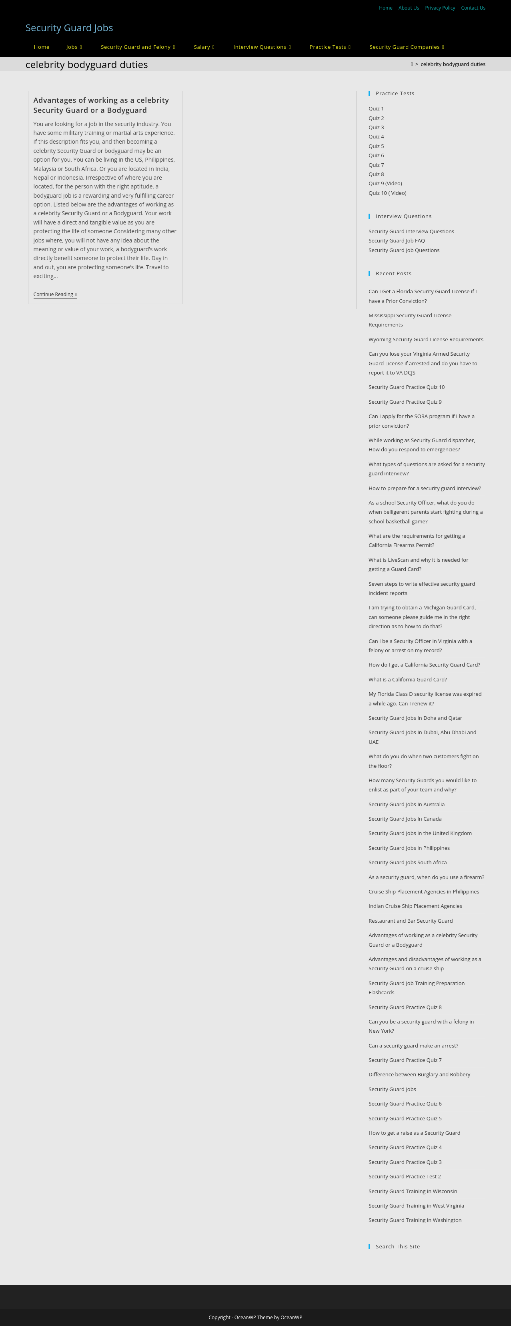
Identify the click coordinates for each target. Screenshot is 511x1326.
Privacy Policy (440, 7)
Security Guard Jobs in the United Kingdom (420, 833)
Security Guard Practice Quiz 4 (405, 1147)
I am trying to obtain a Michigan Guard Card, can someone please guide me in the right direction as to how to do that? (422, 617)
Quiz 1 (376, 108)
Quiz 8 (376, 174)
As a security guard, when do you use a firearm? (426, 877)
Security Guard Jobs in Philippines (409, 847)
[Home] (412, 64)
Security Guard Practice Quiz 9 (405, 401)
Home (386, 7)
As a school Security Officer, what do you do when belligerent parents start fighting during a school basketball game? (426, 512)
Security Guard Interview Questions (411, 231)
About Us (409, 7)
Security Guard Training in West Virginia (416, 1205)
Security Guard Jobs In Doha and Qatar (415, 717)
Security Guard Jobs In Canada (405, 818)
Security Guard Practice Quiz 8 (405, 1007)
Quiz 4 (376, 136)
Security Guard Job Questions (404, 250)
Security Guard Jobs (69, 27)
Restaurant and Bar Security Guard (411, 920)
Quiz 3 (376, 127)
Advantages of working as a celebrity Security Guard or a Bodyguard (101, 105)
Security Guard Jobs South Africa (408, 862)
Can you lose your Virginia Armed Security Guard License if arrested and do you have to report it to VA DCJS (423, 363)
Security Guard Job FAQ (397, 240)
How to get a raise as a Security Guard (414, 1132)
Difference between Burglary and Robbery (419, 1074)
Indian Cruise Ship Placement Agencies (415, 905)
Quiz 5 (376, 146)
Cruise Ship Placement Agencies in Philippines (424, 891)
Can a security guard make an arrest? (413, 1045)
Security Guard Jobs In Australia (407, 804)
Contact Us (473, 7)
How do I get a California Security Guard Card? (424, 664)
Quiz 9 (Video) (385, 183)
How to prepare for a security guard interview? (425, 488)
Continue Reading (55, 295)
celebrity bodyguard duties (453, 64)
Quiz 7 (376, 164)
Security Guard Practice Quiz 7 (405, 1060)
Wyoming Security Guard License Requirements (426, 339)
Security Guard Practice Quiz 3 (405, 1162)
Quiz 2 (376, 118)
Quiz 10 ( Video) (387, 192)
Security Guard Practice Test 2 (405, 1176)
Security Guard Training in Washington (415, 1220)
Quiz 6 (376, 155)
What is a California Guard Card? (408, 679)
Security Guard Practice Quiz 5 (405, 1118)
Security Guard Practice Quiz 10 (407, 387)
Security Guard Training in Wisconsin (413, 1191)
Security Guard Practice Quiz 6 (405, 1103)
